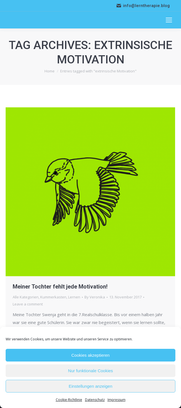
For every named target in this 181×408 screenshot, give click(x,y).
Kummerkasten (53, 297)
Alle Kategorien (26, 297)
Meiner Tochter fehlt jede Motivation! (60, 286)
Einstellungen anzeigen (90, 386)
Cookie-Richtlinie (69, 399)
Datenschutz (95, 399)
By (94, 297)
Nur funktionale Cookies (90, 370)
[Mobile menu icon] (169, 20)
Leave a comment (28, 304)
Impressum (117, 399)
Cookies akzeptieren (90, 355)
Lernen (74, 297)
